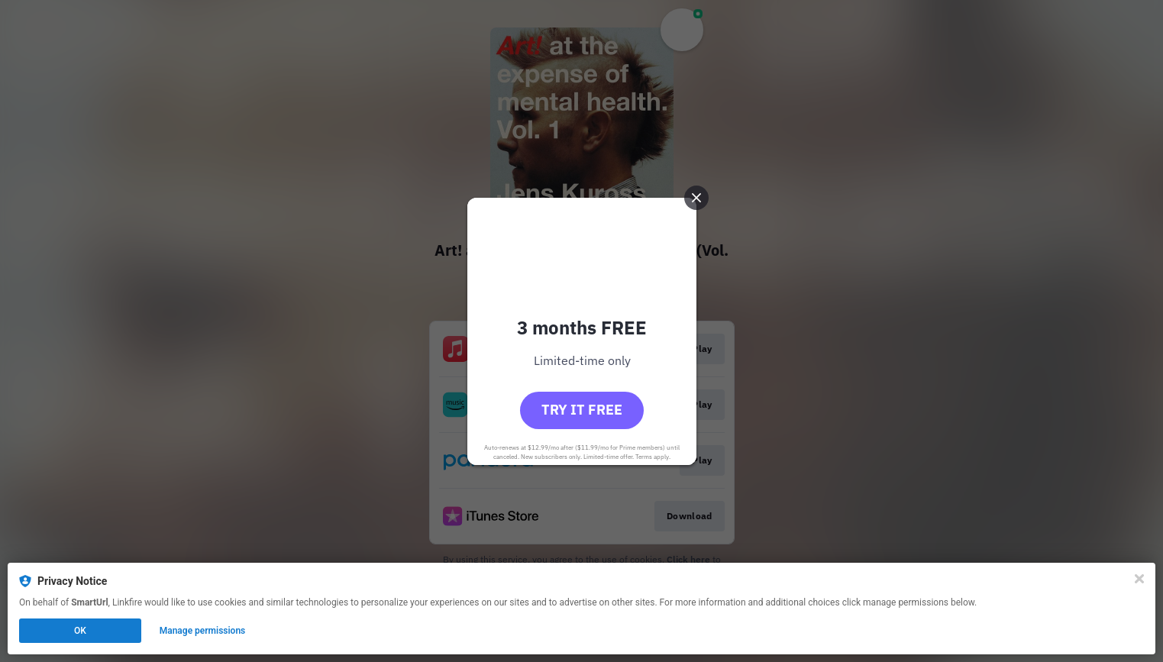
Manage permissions (203, 630)
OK (80, 630)
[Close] (1139, 579)
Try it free (581, 409)
